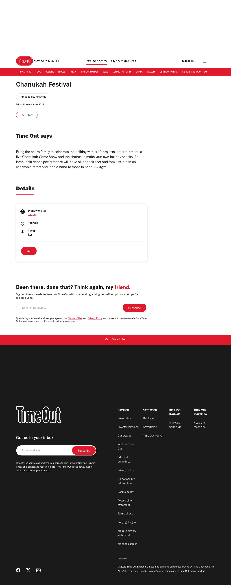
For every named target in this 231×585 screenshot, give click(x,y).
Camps (139, 72)
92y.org (32, 215)
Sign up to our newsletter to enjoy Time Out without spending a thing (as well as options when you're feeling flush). (77, 296)
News (105, 72)
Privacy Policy (95, 318)
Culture (49, 72)
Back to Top (115, 339)
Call (29, 251)
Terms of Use (75, 318)
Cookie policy (126, 492)
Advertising (150, 427)
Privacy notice (126, 470)
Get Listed (149, 418)
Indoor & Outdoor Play (194, 72)
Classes (151, 72)
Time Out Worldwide (175, 425)
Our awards (124, 436)
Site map (122, 558)
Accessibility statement (125, 503)
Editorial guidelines (124, 459)
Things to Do (24, 72)
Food (38, 72)
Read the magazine (200, 425)
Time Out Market (89, 72)
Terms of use (125, 513)
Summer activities (122, 72)
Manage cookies (127, 544)
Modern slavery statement (127, 533)
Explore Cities (96, 61)
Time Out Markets (123, 61)
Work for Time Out (126, 446)
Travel (61, 72)
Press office (124, 418)
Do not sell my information (126, 481)
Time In (73, 72)
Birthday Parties (169, 72)
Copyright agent (127, 522)
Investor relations (128, 427)
